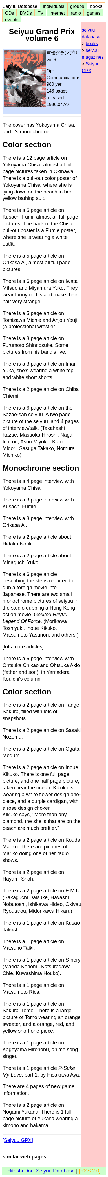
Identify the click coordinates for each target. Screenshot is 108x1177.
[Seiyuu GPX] (18, 1140)
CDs (9, 13)
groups (77, 6)
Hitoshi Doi (19, 1171)
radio (75, 13)
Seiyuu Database (21, 6)
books (96, 6)
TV (40, 13)
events (12, 19)
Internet (57, 13)
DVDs (25, 13)
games (93, 13)
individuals (53, 6)
